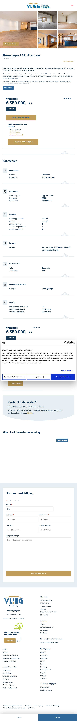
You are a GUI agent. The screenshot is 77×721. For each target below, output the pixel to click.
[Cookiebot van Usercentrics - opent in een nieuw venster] (66, 342)
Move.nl (5, 651)
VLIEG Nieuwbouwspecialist (49, 641)
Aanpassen (39, 377)
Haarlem (43, 663)
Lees (8, 88)
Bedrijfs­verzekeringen (10, 675)
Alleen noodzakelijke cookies (14, 377)
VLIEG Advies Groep (46, 599)
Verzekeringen (7, 672)
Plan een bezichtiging (23, 142)
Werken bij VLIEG (45, 605)
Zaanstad (43, 677)
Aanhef (9, 505)
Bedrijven (43, 632)
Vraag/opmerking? (12, 535)
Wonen (42, 623)
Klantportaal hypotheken (10, 654)
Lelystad (43, 672)
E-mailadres (10, 525)
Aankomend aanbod (46, 626)
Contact (43, 608)
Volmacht (6, 678)
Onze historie (44, 602)
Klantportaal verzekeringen (11, 657)
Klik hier (30, 413)
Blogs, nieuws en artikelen (48, 611)
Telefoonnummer (45, 525)
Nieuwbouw (44, 629)
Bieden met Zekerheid (10, 687)
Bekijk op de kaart (68, 61)
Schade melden (8, 681)
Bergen (42, 660)
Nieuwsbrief (44, 614)
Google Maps (62, 440)
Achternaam (44, 515)
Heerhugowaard (45, 669)
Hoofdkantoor (44, 686)
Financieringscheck (9, 684)
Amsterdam (44, 654)
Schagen (43, 675)
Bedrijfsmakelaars (46, 689)
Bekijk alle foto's (11, 43)
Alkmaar (43, 651)
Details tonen (66, 370)
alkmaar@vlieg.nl (16, 135)
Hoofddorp (43, 666)
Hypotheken (7, 669)
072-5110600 (15, 132)
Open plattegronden (21, 117)
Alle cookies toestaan (63, 377)
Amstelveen (44, 657)
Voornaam (10, 515)
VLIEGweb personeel (9, 660)
